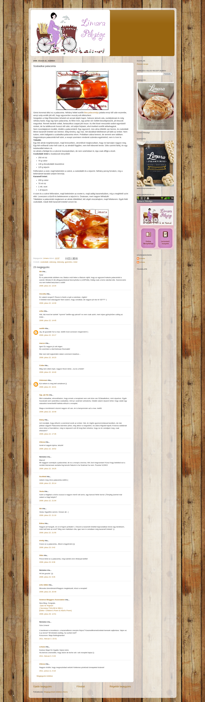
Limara (42, 647)
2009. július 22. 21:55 (47, 533)
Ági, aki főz (44, 395)
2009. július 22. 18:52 (47, 449)
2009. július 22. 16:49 (47, 412)
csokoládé (44, 262)
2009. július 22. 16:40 (47, 372)
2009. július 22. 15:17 (47, 335)
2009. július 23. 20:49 (47, 592)
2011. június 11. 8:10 (47, 671)
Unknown (43, 380)
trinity (41, 541)
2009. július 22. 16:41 (47, 387)
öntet (75, 262)
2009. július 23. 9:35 (47, 577)
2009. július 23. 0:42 (47, 547)
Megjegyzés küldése (45, 676)
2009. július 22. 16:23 (47, 357)
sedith (42, 328)
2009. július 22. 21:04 (47, 501)
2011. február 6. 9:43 (47, 656)
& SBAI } (59, 608)
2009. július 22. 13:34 (47, 286)
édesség (60, 262)
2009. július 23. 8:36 (47, 562)
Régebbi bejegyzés (120, 686)
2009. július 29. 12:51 (47, 614)
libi (40, 271)
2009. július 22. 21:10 (47, 515)
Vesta (41, 491)
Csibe (41, 365)
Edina (41, 523)
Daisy (41, 420)
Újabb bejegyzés (42, 686)
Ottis (41, 555)
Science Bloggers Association (52, 600)
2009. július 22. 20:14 (47, 483)
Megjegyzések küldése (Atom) (56, 692)
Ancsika (42, 294)
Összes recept (142, 64)
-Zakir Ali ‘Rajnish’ (46, 606)
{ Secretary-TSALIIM (47, 608)
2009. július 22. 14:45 (47, 320)
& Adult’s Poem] (65, 611)
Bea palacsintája (91, 113)
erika (41, 311)
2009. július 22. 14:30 (47, 303)
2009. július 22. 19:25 (47, 469)
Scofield (42, 477)
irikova (42, 442)
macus (42, 343)
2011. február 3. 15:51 (48, 639)
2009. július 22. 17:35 (47, 434)
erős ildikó (43, 585)
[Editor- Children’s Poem (49, 611)
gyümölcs (68, 262)
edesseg (52, 262)
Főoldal (81, 686)
